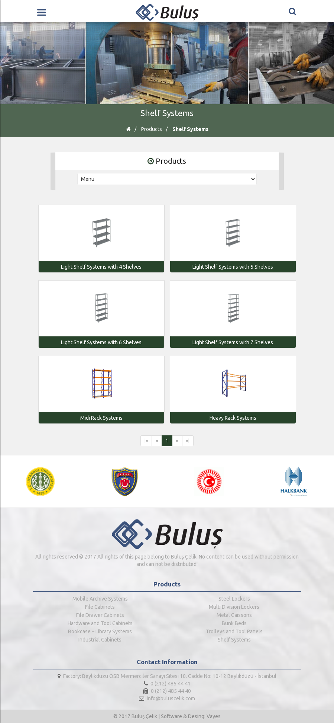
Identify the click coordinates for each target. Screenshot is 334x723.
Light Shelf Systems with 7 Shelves (232, 342)
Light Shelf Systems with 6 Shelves (101, 342)
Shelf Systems (190, 129)
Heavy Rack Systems (233, 418)
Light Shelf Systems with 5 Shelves (232, 267)
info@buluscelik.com (167, 698)
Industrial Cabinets (99, 640)
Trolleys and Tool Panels (234, 631)
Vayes (214, 716)
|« (146, 440)
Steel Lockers (234, 599)
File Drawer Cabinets (100, 615)
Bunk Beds (234, 623)
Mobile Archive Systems (100, 599)
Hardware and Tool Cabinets (100, 623)
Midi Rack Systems (101, 418)
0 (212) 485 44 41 (167, 684)
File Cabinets (100, 607)
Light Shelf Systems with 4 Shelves (101, 267)
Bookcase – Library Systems (100, 631)
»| (187, 440)
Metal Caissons (234, 615)
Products (151, 129)
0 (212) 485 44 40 (167, 691)
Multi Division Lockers (234, 607)
